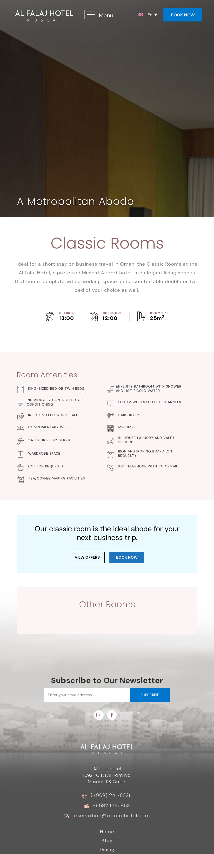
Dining (107, 849)
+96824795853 (111, 805)
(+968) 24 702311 (111, 795)
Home (107, 831)
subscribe (149, 694)
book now (127, 557)
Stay (107, 840)
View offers (87, 557)
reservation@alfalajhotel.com (111, 815)
